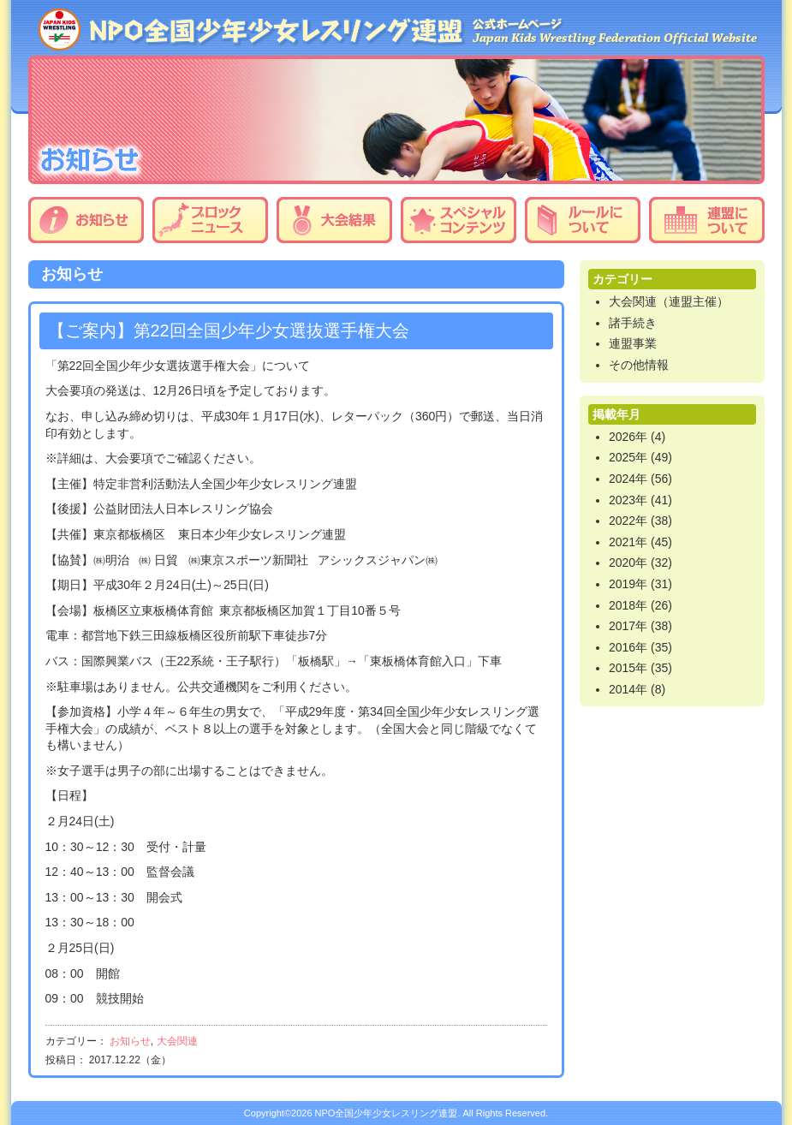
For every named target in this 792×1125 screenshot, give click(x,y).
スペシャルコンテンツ (458, 220)
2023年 (628, 500)
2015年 (628, 668)
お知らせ (86, 220)
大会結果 (334, 220)
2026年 (628, 436)
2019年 (628, 584)
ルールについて (582, 220)
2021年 (628, 542)
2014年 (628, 689)
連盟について (707, 220)
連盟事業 (633, 343)
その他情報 (639, 365)
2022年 (628, 520)
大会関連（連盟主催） (669, 301)
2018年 (628, 605)
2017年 (628, 626)
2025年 (628, 457)
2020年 (628, 562)
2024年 (628, 478)
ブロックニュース (210, 220)
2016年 (628, 647)
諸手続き (633, 323)
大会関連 (177, 1041)
